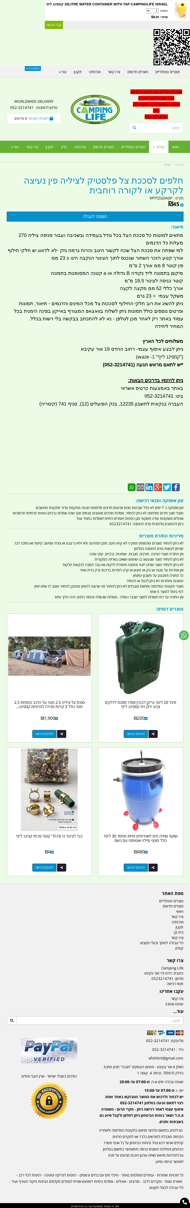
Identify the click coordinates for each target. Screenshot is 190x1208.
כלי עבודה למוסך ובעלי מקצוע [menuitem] (161, 941)
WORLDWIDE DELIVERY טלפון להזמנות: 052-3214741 (33, 104)
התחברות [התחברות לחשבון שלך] (33, 68)
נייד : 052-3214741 (167, 1048)
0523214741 (163, 977)
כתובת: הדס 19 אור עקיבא (163, 971)
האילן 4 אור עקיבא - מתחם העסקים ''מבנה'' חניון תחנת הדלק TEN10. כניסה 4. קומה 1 (143, 1068)
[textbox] (141, 1101)
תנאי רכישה (175, 982)
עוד (15, 146)
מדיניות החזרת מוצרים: (161, 536)
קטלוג (167, 165)
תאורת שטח (173, 1180)
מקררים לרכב (152, 1180)
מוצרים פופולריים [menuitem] (133, 146)
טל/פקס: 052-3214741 (164, 1039)
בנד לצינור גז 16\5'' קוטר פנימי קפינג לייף (49, 834)
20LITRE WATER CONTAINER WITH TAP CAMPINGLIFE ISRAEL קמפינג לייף (107, 4)
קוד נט (88, 1205)
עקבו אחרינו (171, 989)
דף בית (179, 165)
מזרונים (134, 1180)
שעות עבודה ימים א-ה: (151, 1080)
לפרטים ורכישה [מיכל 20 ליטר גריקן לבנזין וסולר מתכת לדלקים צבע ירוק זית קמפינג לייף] (136, 733)
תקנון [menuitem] (49, 146)
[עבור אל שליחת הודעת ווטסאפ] (184, 635)
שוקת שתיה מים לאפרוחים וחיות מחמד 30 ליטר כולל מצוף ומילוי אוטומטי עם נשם (141, 837)
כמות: (107, 14)
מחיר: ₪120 (159, 17)
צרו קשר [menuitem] (32, 146)
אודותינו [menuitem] (80, 146)
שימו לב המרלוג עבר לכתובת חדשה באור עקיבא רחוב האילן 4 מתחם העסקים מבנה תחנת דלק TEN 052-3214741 (156, 104)
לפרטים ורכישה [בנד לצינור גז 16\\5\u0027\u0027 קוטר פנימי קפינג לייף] (44, 866)
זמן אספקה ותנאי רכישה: (159, 500)
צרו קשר (175, 959)
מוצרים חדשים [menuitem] (103, 146)
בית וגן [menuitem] (178, 931)
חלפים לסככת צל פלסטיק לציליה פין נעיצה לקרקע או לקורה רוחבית (103, 185)
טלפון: (179, 977)
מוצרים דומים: (169, 609)
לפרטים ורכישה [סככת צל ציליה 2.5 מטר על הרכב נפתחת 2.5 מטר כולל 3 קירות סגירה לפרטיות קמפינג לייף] (44, 733)
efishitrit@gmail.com (166, 1056)
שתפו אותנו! (174, 1002)
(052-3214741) (118, 364)
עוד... (178, 1010)
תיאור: (177, 227)
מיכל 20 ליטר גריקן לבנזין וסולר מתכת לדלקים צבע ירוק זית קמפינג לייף (141, 704)
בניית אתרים (77, 1205)
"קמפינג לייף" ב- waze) (159, 356)
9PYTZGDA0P (161, 198)
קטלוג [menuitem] (159, 146)
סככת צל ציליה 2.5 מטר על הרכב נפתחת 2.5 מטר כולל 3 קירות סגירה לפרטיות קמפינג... (49, 704)
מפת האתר (172, 892)
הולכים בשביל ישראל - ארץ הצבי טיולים (49, 1074)
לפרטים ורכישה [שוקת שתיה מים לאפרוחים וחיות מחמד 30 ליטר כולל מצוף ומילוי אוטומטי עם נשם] (136, 866)
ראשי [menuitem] (175, 146)
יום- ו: (141, 1105)
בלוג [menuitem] (64, 146)
